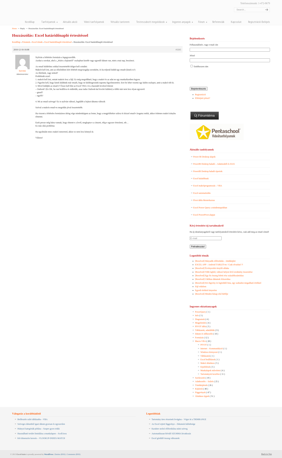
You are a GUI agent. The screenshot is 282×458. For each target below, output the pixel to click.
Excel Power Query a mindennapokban (210, 207)
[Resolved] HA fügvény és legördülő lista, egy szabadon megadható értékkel (228, 283)
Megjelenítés (202, 323)
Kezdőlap (16, 42)
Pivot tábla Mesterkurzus (204, 200)
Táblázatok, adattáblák (207, 330)
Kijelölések (208, 367)
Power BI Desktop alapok (204, 156)
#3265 (178, 49)
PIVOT (206, 345)
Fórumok (26, 42)
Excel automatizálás (202, 193)
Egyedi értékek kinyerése (206, 290)
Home (14, 28)
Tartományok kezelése (213, 374)
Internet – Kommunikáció (214, 348)
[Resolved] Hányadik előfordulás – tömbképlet (215, 261)
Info (199, 315)
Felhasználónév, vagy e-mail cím (204, 44)
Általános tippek (205, 396)
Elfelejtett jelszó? (202, 98)
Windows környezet (211, 352)
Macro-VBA (203, 341)
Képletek (201, 389)
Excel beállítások (210, 359)
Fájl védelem (200, 286)
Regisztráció (200, 94)
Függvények (203, 392)
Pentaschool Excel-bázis (47, 10)
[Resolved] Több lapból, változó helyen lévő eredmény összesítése (224, 272)
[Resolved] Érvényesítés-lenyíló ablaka (212, 268)
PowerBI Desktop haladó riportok (207, 171)
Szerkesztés (202, 378)
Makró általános (210, 363)
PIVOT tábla (202, 326)
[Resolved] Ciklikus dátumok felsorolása (212, 279)
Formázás (202, 337)
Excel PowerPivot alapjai (204, 215)
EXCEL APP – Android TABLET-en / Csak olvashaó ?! (219, 264)
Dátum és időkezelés (206, 334)
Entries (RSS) (60, 454)
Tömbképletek (204, 385)
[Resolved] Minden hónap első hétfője (211, 294)
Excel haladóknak (201, 178)
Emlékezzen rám (201, 66)
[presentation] (217, 78)
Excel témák (37, 42)
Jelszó (192, 55)
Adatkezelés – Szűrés (207, 381)
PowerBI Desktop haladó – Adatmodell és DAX (214, 164)
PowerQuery (202, 312)
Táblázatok (207, 356)
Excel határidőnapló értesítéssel (58, 42)
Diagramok (202, 319)
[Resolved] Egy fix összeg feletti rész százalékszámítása (219, 275)
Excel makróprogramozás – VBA (207, 185)
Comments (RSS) (73, 454)
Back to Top (266, 454)
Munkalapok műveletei (213, 370)
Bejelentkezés (198, 88)
